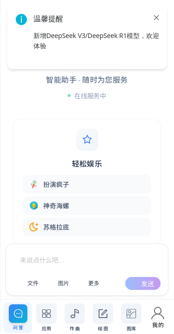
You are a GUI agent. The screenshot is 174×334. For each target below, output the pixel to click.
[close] (156, 17)
